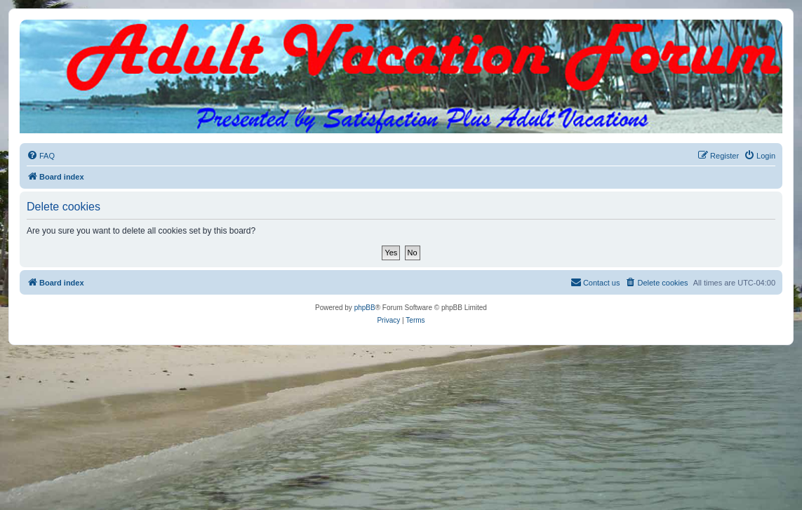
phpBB (364, 307)
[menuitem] (41, 155)
